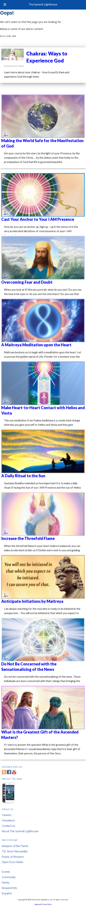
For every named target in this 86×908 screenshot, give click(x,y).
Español (7, 893)
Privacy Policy (47, 904)
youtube (14, 771)
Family (6, 882)
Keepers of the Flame (15, 845)
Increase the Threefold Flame (28, 538)
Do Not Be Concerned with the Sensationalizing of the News (28, 666)
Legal (36, 904)
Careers (7, 815)
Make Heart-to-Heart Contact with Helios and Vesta (43, 410)
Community (9, 877)
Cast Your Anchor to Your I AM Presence (37, 219)
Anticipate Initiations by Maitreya (32, 601)
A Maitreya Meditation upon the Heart (36, 344)
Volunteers (8, 820)
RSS (4, 771)
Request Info (9, 887)
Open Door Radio (12, 862)
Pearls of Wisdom (13, 856)
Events (6, 871)
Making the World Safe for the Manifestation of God (42, 143)
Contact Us (8, 825)
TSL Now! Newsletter (15, 851)
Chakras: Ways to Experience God (46, 57)
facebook (9, 771)
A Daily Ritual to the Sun (23, 475)
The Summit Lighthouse (43, 4)
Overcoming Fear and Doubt (27, 282)
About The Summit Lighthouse (20, 831)
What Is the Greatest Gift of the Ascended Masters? (39, 735)
